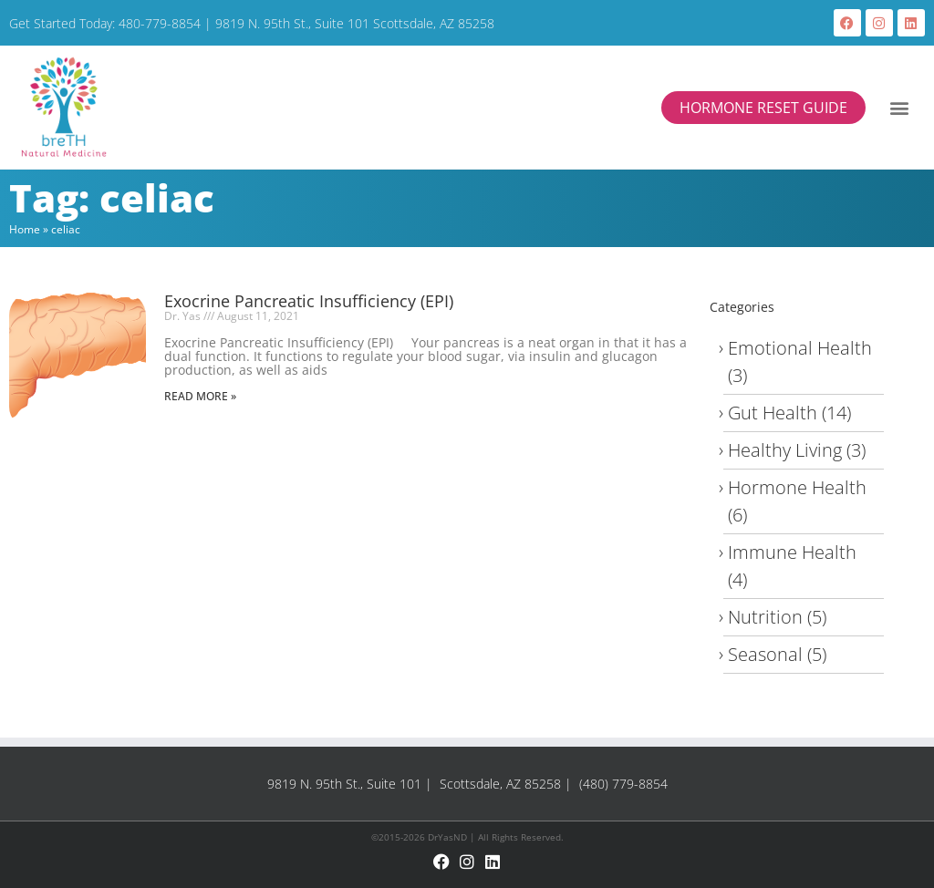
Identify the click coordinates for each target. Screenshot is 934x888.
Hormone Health (797, 487)
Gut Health (772, 412)
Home (24, 229)
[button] (900, 107)
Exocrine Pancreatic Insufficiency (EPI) (308, 301)
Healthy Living (785, 450)
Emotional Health (800, 348)
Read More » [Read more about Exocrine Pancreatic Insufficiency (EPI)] (200, 396)
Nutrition (765, 616)
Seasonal (765, 654)
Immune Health (792, 552)
